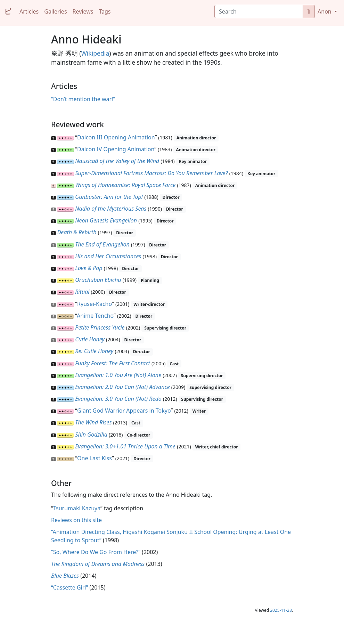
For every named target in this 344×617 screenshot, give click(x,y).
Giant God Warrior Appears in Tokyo (124, 410)
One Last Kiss (94, 458)
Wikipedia (95, 53)
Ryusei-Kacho (94, 304)
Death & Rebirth (77, 232)
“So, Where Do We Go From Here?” (95, 552)
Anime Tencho (95, 315)
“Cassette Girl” (69, 587)
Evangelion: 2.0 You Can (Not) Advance (122, 387)
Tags (104, 11)
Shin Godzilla (91, 434)
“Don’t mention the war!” (83, 99)
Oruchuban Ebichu (98, 280)
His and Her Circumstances (108, 256)
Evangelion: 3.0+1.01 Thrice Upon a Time (125, 446)
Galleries (55, 11)
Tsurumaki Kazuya (76, 508)
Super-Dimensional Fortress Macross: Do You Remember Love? (151, 173)
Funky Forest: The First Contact (112, 363)
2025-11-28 (281, 610)
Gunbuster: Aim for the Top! (109, 197)
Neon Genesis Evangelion (106, 220)
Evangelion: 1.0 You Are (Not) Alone (118, 375)
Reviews (83, 11)
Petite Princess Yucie (99, 327)
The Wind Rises (93, 422)
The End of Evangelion (102, 244)
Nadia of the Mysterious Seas (110, 208)
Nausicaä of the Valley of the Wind (117, 161)
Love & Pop (88, 268)
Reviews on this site (76, 520)
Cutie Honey (90, 339)
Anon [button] (325, 11)
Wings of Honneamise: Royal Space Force (125, 185)
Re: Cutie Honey (94, 351)
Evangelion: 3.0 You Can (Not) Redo (118, 399)
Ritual (82, 291)
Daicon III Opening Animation (116, 137)
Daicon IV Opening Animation (115, 149)
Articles (29, 11)
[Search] (258, 11)
